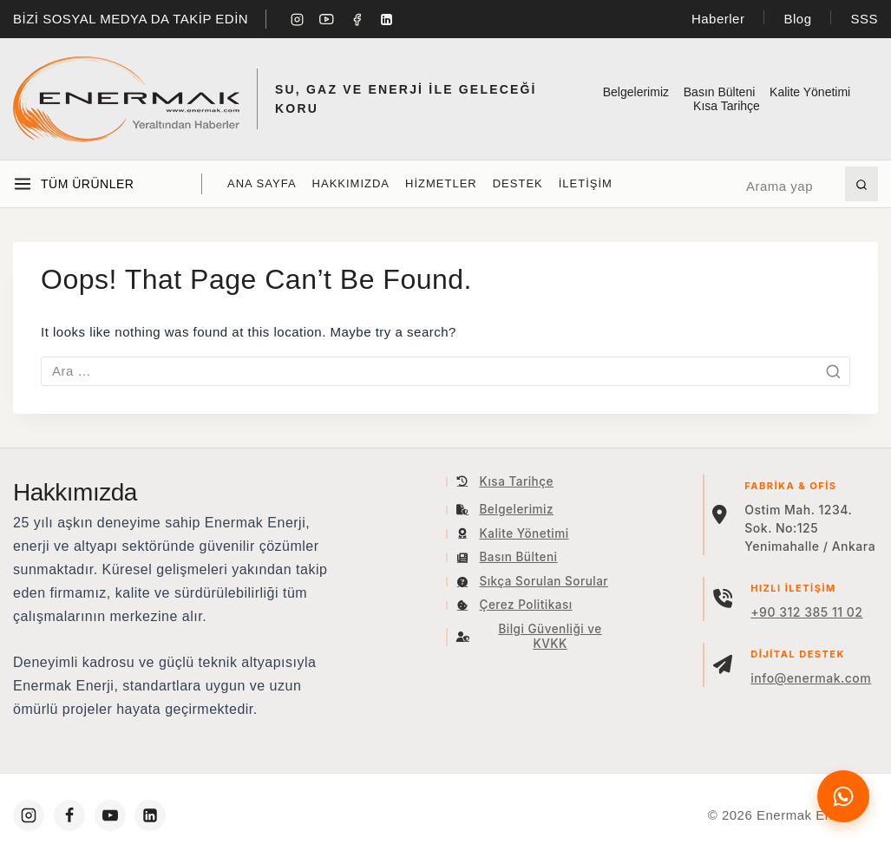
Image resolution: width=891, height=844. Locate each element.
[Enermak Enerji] (126, 99)
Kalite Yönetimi (810, 92)
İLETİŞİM (586, 183)
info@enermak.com (810, 678)
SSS (864, 18)
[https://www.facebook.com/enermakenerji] (69, 815)
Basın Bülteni (720, 92)
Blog (797, 18)
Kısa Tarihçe (726, 106)
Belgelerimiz (636, 92)
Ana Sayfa (262, 183)
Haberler (718, 18)
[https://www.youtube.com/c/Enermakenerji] (110, 815)
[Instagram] (297, 19)
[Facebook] (357, 19)
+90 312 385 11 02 (806, 612)
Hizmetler (441, 183)
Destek (518, 183)
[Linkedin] (387, 19)
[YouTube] (327, 19)
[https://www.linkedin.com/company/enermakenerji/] (150, 815)
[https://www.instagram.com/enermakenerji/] (28, 815)
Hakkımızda (351, 183)
